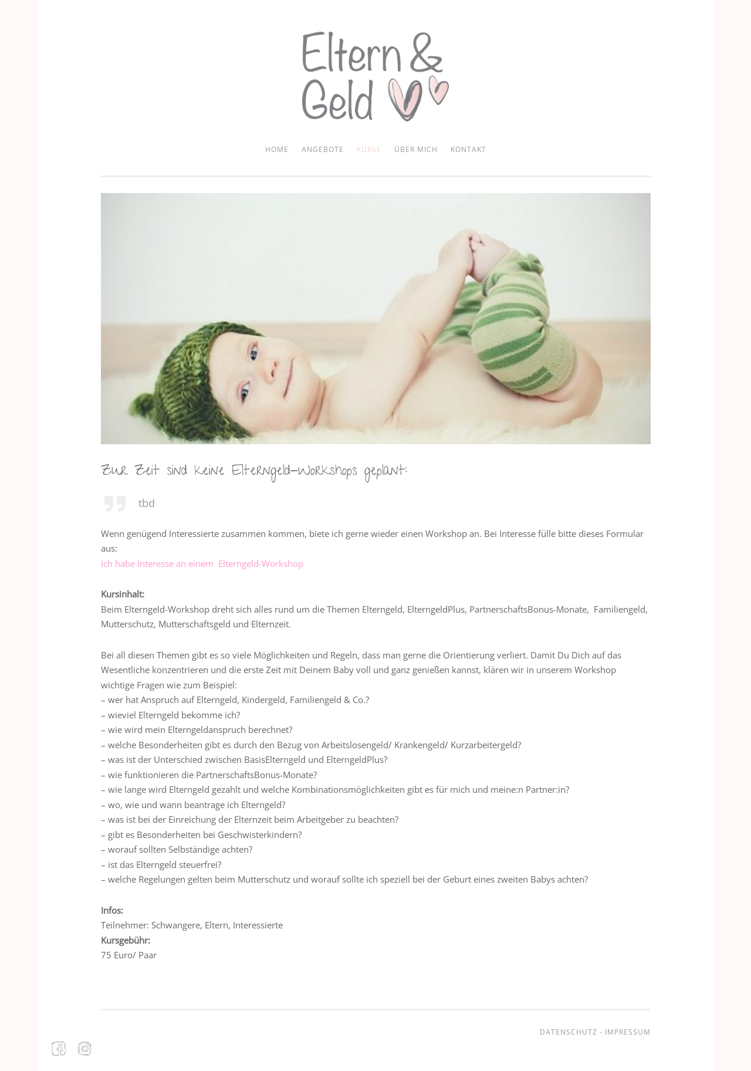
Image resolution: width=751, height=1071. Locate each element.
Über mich (416, 149)
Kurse (369, 149)
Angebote (323, 149)
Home (277, 149)
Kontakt (468, 149)
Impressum (628, 1032)
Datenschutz (568, 1032)
